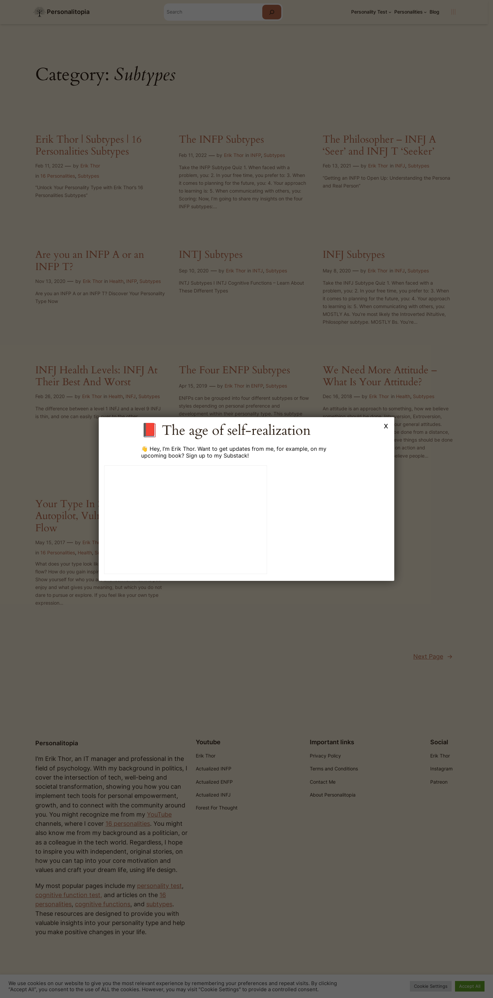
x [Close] (386, 425)
